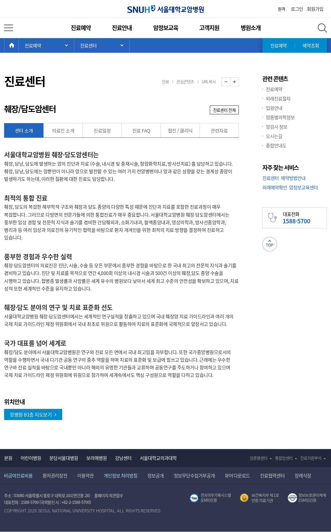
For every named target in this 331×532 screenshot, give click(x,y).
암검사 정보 (276, 126)
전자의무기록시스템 (210, 498)
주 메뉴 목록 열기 (46, 45)
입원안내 (274, 107)
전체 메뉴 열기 (8, 28)
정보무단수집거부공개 (194, 475)
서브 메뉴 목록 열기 (101, 45)
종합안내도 (276, 145)
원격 (281, 9)
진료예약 (81, 27)
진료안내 (122, 27)
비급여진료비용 (18, 475)
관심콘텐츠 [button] (185, 81)
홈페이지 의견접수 (108, 495)
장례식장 (303, 475)
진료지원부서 (310, 458)
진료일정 (102, 130)
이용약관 (85, 475)
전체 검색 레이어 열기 (322, 28)
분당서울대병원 (63, 457)
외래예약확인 (274, 187)
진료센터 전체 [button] (224, 110)
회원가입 (315, 8)
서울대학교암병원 (165, 9)
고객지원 (209, 27)
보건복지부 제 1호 (259, 498)
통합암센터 (284, 458)
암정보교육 (165, 27)
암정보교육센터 (303, 187)
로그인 (297, 8)
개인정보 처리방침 (120, 475)
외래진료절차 (278, 98)
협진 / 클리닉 (180, 130)
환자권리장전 (55, 475)
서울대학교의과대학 (158, 457)
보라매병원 (96, 457)
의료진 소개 (63, 130)
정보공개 (155, 475)
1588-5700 (29, 502)
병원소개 (251, 27)
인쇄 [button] (165, 81)
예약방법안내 (293, 177)
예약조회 (311, 45)
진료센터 (270, 177)
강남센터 (123, 457)
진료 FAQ (141, 130)
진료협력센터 (272, 475)
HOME (18, 45)
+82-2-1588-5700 (75, 502)
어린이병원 (31, 457)
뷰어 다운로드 (237, 475)
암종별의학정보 (280, 117)
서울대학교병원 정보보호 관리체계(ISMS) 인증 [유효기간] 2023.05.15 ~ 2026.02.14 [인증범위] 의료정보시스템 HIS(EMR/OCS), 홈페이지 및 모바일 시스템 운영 (307, 498)
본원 (8, 457)
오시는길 (274, 136)
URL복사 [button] (209, 81)
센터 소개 (24, 130)
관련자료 (219, 130)
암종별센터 (258, 458)
